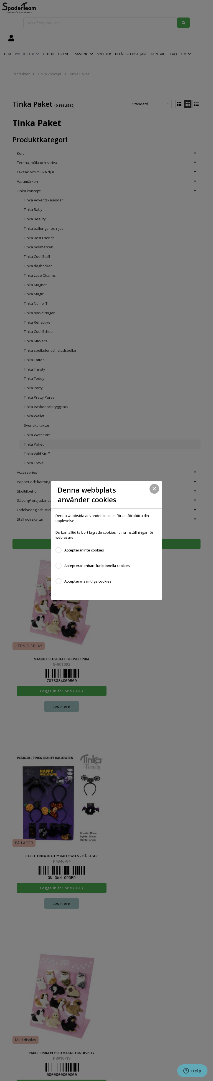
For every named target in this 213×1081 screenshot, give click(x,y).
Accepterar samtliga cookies (87, 581)
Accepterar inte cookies (84, 550)
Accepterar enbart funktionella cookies (97, 565)
